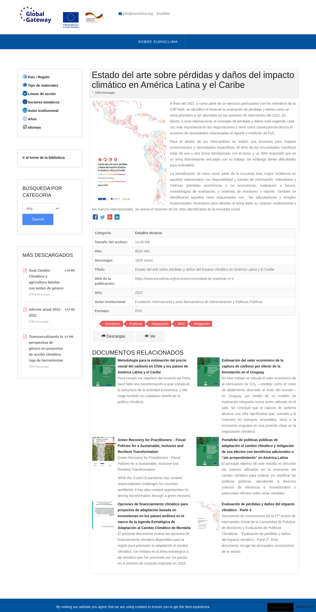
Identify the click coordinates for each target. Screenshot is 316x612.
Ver (150, 336)
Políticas (135, 324)
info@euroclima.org (138, 14)
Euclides (163, 14)
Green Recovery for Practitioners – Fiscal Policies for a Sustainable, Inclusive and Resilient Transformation (152, 446)
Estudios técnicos (148, 233)
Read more (305, 607)
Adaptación (160, 324)
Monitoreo (112, 324)
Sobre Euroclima (158, 42)
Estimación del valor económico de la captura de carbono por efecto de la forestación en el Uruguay (252, 366)
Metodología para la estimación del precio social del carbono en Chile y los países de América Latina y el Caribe (153, 366)
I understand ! (280, 607)
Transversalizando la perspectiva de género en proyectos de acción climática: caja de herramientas (46, 348)
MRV (181, 324)
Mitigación (202, 324)
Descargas (113, 336)
